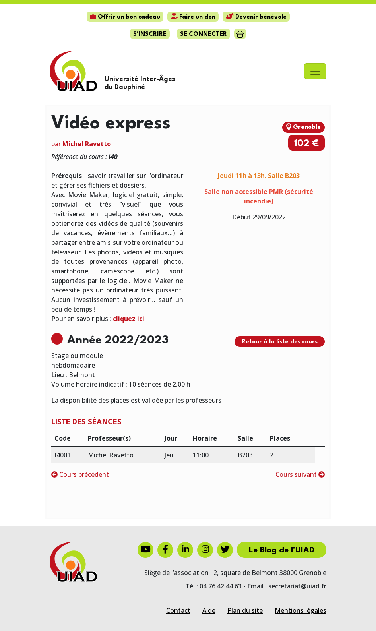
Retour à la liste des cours (280, 342)
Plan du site (245, 610)
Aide (208, 610)
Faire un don (193, 17)
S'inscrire (150, 34)
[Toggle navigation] (315, 71)
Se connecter (203, 34)
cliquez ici (128, 318)
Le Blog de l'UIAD (281, 550)
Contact (178, 610)
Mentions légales (300, 610)
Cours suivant (300, 474)
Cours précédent (80, 474)
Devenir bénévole (256, 17)
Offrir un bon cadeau (125, 17)
